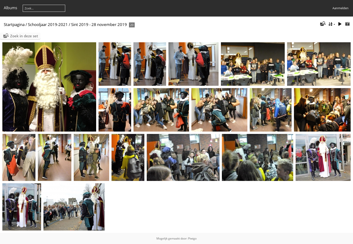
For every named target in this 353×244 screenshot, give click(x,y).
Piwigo (192, 238)
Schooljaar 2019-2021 (48, 24)
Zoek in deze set (24, 36)
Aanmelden (340, 8)
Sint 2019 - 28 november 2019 (99, 24)
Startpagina (14, 24)
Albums (10, 7)
